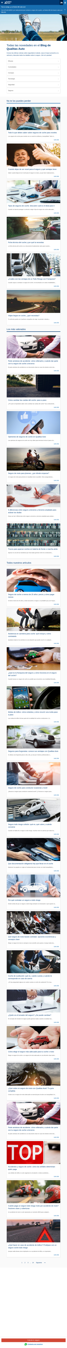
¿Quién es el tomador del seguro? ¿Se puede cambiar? (29, 1015)
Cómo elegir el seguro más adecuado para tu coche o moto (31, 1052)
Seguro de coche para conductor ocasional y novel (27, 788)
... (30, 1262)
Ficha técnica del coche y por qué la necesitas (26, 242)
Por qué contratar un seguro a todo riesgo (24, 900)
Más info (3, 12)
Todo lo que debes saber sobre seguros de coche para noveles (32, 133)
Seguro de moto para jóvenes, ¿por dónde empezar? (28, 473)
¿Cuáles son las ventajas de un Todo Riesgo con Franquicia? (31, 279)
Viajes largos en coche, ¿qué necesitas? (23, 316)
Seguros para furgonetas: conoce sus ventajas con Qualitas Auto (33, 751)
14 (33, 1262)
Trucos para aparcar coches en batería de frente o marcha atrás (33, 549)
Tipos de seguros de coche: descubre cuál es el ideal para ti (31, 206)
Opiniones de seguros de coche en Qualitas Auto (27, 437)
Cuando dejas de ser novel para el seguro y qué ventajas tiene (32, 169)
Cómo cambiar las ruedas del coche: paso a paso (27, 400)
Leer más (56, 139)
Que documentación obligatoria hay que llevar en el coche (30, 864)
